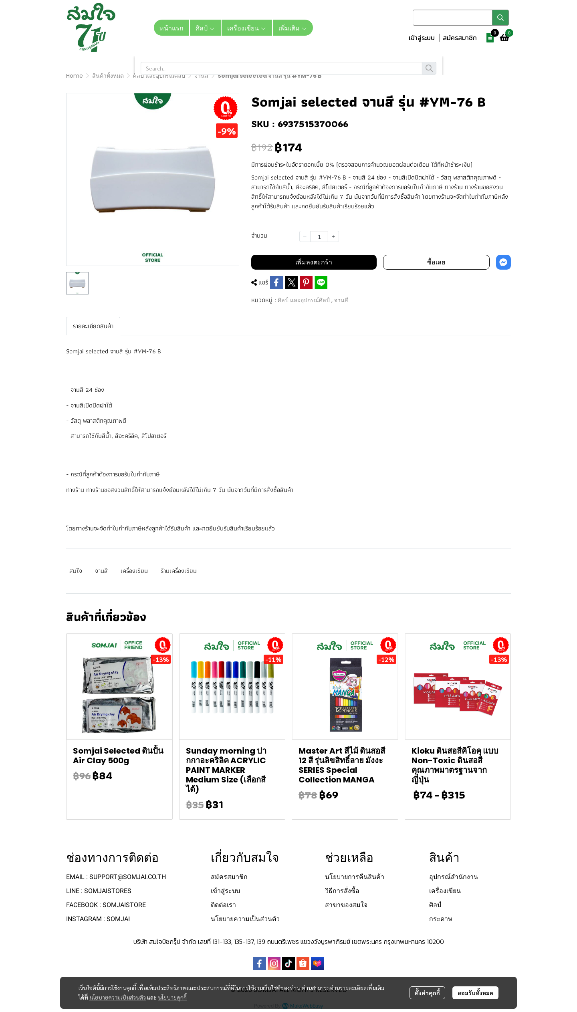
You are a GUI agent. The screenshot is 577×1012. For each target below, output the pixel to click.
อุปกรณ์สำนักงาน (453, 877)
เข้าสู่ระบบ (422, 37)
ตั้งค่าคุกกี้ (427, 992)
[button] (461, 18)
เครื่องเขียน (134, 571)
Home (74, 76)
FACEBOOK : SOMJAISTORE (106, 905)
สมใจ (75, 571)
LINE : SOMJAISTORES (98, 891)
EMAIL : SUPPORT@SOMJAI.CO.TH (116, 877)
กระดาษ (440, 919)
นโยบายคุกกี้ (172, 997)
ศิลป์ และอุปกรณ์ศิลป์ (159, 76)
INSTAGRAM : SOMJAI (98, 919)
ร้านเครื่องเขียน (179, 571)
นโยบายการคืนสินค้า (354, 877)
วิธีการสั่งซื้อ (342, 891)
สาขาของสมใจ (346, 905)
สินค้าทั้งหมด (108, 76)
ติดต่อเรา (223, 905)
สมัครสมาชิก (460, 37)
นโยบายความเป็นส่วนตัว (117, 997)
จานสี (201, 76)
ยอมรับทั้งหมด (475, 992)
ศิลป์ (435, 905)
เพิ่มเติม (292, 27)
